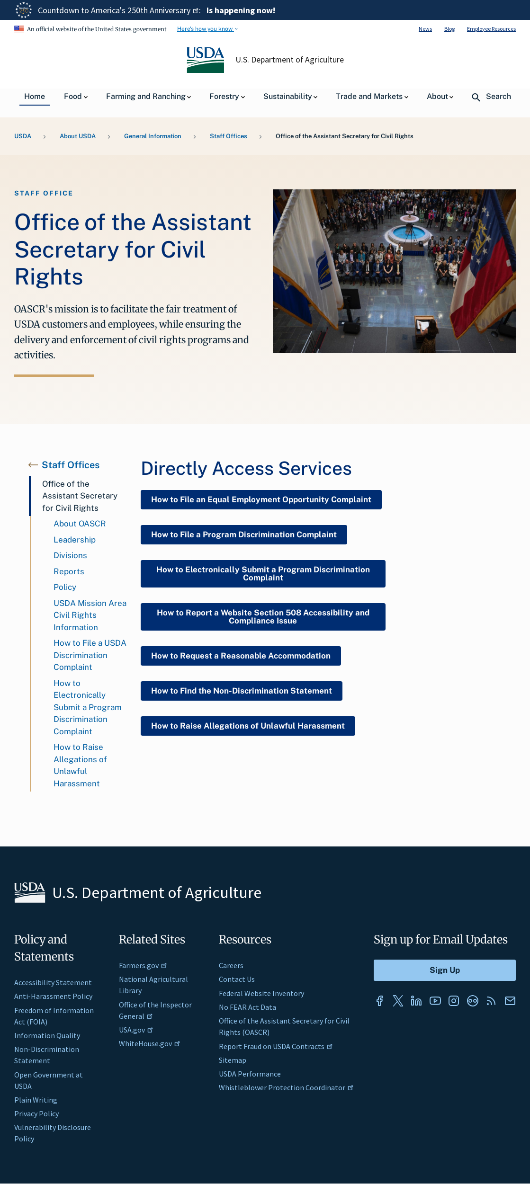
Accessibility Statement (53, 982)
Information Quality (47, 1035)
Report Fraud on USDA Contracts (276, 1046)
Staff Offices (228, 136)
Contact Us (237, 979)
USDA (22, 136)
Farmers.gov (143, 965)
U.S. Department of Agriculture (289, 60)
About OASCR (80, 523)
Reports (69, 571)
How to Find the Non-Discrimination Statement (241, 690)
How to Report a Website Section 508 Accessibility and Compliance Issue (263, 616)
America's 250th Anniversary (145, 10)
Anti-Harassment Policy (53, 996)
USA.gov (136, 1029)
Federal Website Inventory (261, 993)
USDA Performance (250, 1073)
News (425, 28)
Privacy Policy (36, 1113)
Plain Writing (35, 1099)
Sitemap (232, 1060)
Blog (449, 28)
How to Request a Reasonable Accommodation (241, 655)
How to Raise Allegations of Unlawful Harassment (80, 765)
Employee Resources (491, 28)
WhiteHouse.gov (149, 1043)
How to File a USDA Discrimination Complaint (90, 655)
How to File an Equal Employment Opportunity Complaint (261, 499)
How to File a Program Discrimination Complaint (244, 534)
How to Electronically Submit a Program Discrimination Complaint (88, 707)
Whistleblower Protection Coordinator (286, 1087)
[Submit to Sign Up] (445, 970)
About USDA (78, 136)
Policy (65, 587)
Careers (231, 965)
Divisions (70, 555)
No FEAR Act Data (247, 1007)
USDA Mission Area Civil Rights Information (90, 615)
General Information (152, 136)
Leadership (75, 539)
